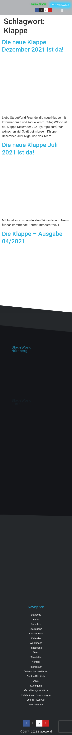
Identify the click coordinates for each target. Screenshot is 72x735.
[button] (62, 11)
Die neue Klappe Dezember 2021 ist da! (33, 45)
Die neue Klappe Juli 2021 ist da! (30, 148)
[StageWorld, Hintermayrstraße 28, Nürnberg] (36, 375)
